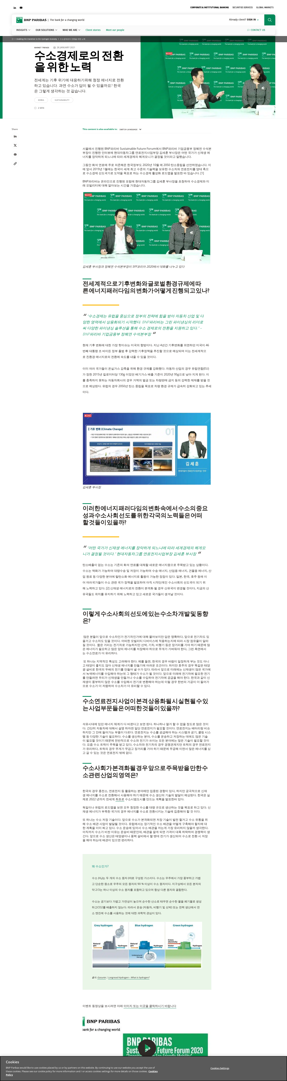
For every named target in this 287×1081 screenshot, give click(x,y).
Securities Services (242, 8)
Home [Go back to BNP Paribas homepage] (13, 39)
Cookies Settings (219, 1068)
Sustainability (62, 100)
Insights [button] (21, 30)
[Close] (281, 1068)
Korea (41, 100)
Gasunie (101, 977)
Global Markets (264, 8)
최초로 (119, 799)
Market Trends (42, 47)
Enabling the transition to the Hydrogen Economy (36, 39)
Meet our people (115, 30)
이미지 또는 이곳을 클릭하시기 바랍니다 (150, 1006)
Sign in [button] (244, 19)
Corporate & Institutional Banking (209, 8)
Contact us (258, 30)
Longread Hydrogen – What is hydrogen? (128, 977)
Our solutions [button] (45, 30)
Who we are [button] (70, 30)
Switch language (130, 129)
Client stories (93, 30)
